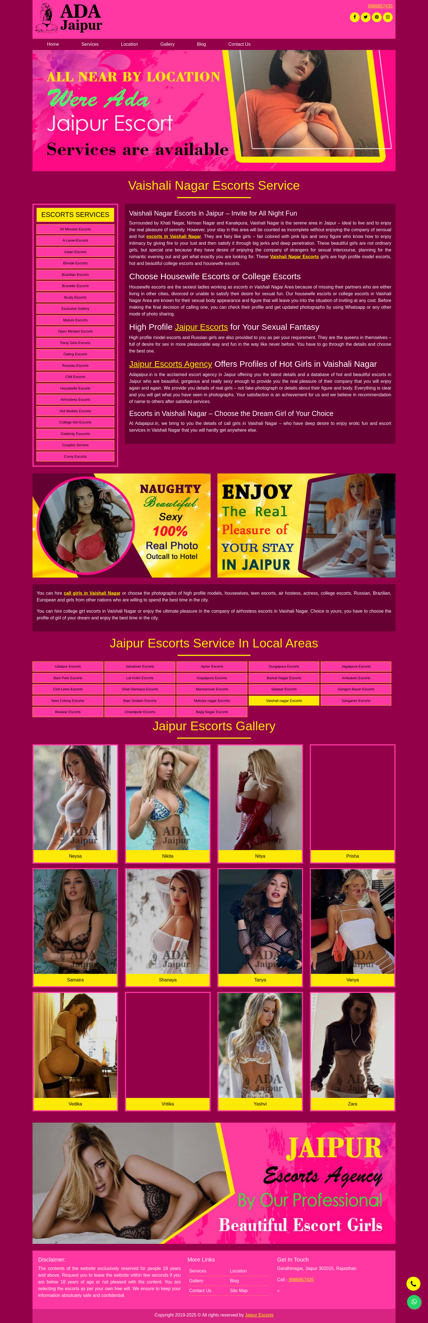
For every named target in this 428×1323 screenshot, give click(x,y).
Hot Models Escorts (75, 411)
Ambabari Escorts (356, 678)
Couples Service (75, 445)
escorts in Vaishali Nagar (173, 236)
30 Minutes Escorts (75, 229)
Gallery (167, 44)
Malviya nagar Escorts (212, 701)
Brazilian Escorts (75, 275)
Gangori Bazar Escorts (356, 689)
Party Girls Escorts (75, 343)
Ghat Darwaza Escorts (140, 689)
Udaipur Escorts (68, 666)
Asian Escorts (75, 252)
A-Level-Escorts (75, 240)
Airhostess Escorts (75, 399)
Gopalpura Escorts (212, 678)
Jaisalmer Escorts (139, 666)
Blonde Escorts (75, 263)
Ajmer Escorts (212, 666)
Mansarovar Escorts (212, 689)
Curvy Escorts (75, 456)
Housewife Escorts (75, 388)
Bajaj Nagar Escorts (212, 712)
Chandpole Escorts (140, 712)
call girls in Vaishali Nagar (92, 593)
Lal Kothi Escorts (140, 678)
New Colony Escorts (68, 701)
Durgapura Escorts (284, 666)
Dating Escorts (75, 354)
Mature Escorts (75, 320)
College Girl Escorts (75, 422)
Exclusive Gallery (75, 308)
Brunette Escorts (75, 286)
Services (90, 44)
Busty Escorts (75, 297)
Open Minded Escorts (75, 331)
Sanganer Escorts (355, 701)
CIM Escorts (75, 377)
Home (53, 44)
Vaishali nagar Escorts (284, 701)
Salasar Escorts (284, 689)
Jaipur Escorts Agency (170, 363)
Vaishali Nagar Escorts (294, 256)
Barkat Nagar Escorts (284, 678)
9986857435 (380, 6)
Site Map (239, 1290)
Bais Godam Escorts (140, 701)
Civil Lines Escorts (68, 689)
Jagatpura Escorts (356, 666)
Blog (201, 44)
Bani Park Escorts (68, 678)
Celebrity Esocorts (75, 434)
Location (129, 44)
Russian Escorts (75, 365)
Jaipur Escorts (201, 326)
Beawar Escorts (68, 712)
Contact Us (239, 44)
